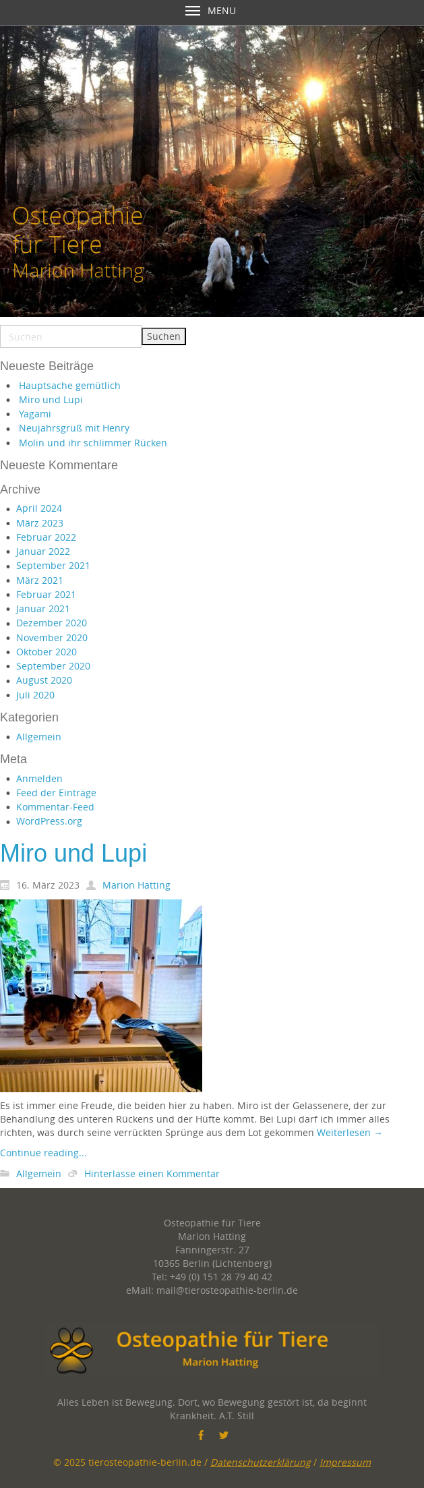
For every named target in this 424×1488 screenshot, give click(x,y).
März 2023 (39, 522)
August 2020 (44, 680)
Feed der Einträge (56, 792)
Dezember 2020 (51, 622)
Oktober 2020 (46, 651)
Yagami (35, 413)
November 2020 (52, 637)
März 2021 (39, 580)
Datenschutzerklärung (260, 1462)
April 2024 (39, 508)
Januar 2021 (43, 608)
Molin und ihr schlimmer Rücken (93, 442)
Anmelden (39, 778)
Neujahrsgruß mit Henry (74, 427)
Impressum (345, 1462)
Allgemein (38, 736)
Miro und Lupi (51, 399)
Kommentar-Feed (55, 806)
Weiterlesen (350, 1132)
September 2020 (53, 665)
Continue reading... (43, 1152)
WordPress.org (49, 820)
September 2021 (53, 565)
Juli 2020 (35, 694)
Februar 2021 (46, 594)
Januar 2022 (43, 551)
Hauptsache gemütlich (70, 385)
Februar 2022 (46, 537)
